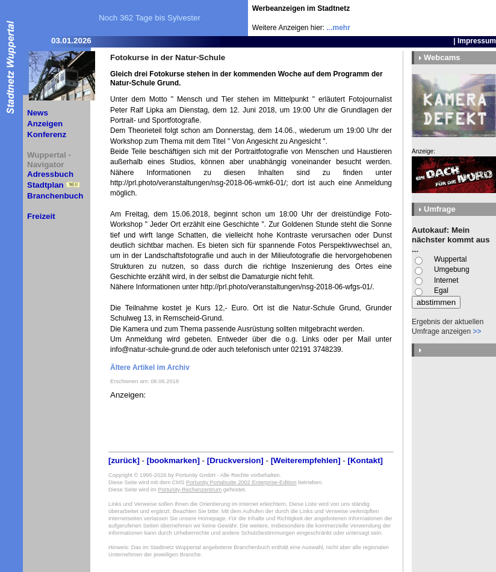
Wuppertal (450, 259)
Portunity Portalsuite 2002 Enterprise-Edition (241, 482)
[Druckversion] (235, 460)
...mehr (338, 27)
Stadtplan (45, 184)
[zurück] (124, 460)
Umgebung (452, 269)
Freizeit (41, 216)
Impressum (476, 41)
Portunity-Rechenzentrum (190, 490)
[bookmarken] (173, 460)
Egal (441, 290)
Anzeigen (45, 123)
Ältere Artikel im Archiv (150, 367)
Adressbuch (50, 174)
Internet (446, 280)
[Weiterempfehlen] (306, 460)
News (37, 112)
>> (477, 331)
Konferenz (46, 134)
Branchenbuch (55, 195)
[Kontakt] (365, 460)
